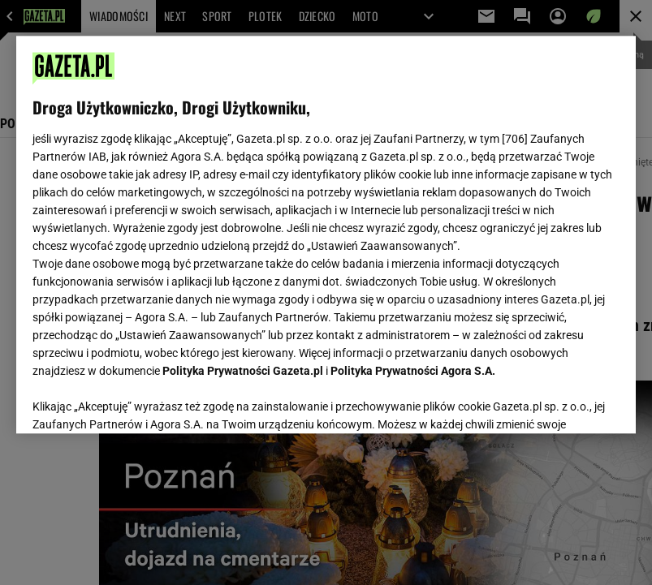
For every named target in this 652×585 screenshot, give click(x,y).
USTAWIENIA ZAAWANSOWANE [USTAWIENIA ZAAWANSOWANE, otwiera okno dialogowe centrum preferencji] (139, 400)
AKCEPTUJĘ (564, 401)
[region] (326, 234)
